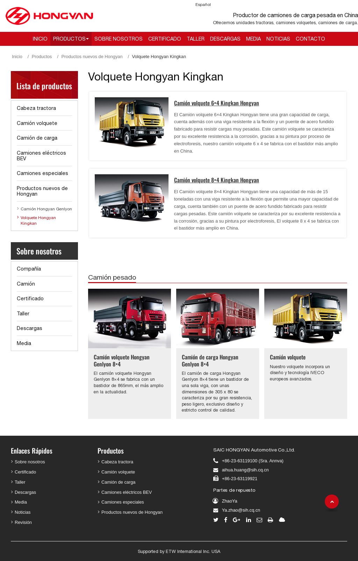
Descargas (225, 39)
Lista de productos (44, 85)
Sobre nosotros (118, 39)
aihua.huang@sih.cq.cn (245, 469)
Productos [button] (69, 39)
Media (253, 39)
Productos (42, 56)
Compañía (29, 269)
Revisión (23, 522)
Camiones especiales (42, 173)
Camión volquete (288, 357)
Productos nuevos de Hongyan (92, 56)
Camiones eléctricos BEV (41, 155)
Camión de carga (37, 138)
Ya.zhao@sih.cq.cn (241, 510)
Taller (196, 39)
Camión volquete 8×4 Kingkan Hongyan (216, 180)
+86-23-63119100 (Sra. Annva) (253, 460)
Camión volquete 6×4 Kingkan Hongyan (216, 103)
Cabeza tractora (36, 108)
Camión (26, 284)
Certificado (164, 39)
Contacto (310, 39)
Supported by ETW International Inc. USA (179, 551)
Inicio (40, 39)
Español (203, 4)
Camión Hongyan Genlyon (46, 208)
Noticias (278, 39)
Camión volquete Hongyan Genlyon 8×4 (122, 360)
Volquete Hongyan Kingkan (38, 220)
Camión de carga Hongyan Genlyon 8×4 (210, 360)
